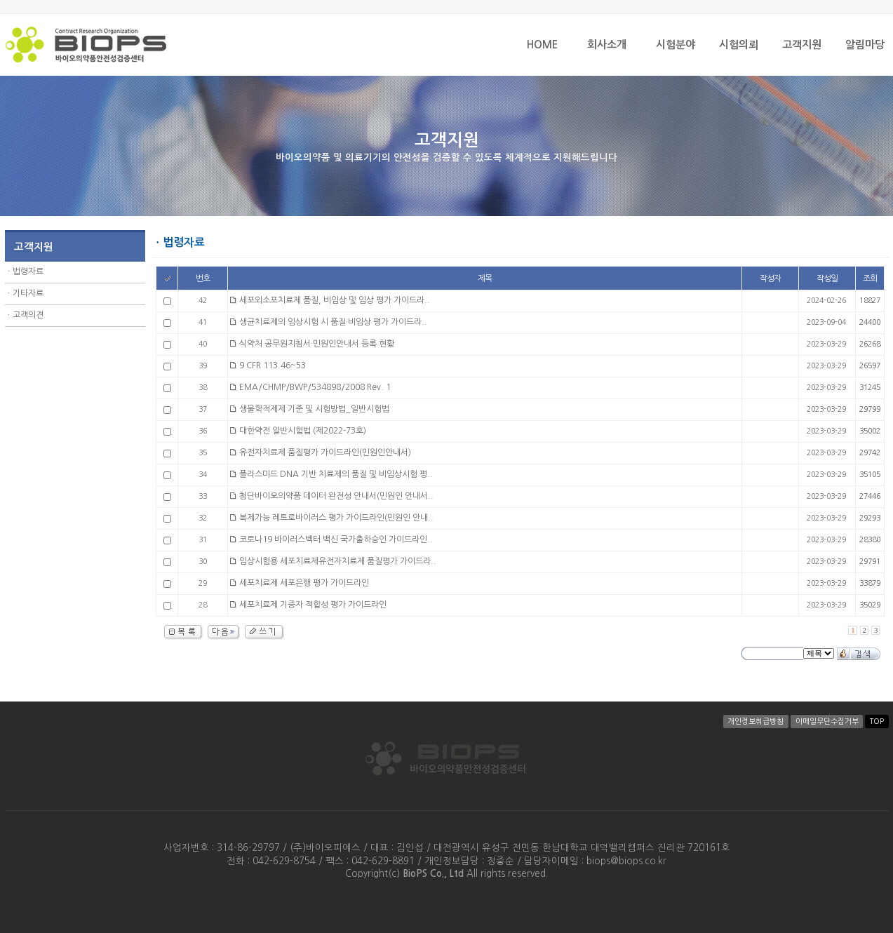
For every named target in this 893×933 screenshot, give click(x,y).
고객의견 (28, 315)
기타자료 (28, 293)
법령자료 (28, 271)
